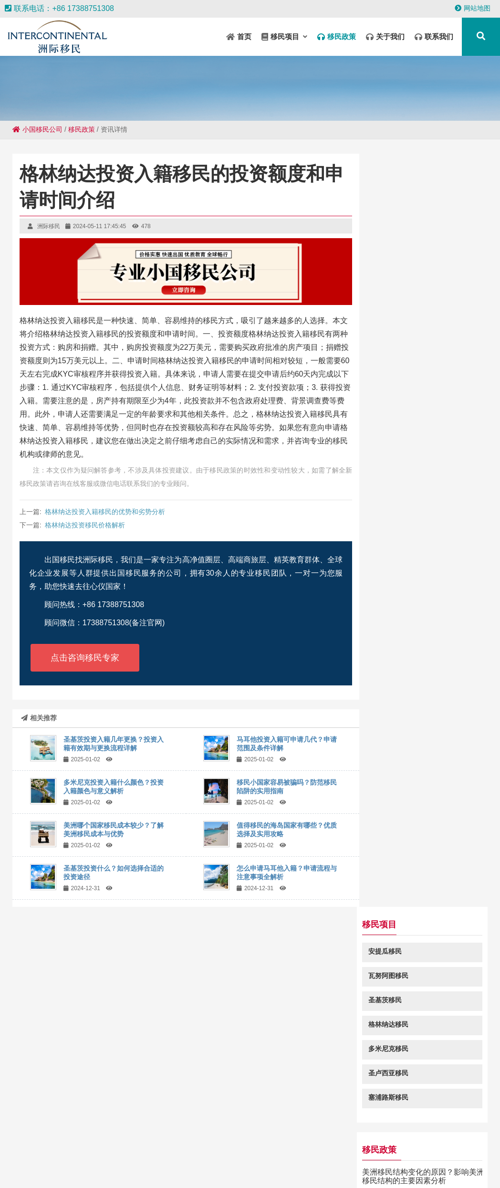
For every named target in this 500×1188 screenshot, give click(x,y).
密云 (355, 1141)
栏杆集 (54, 1169)
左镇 (391, 1141)
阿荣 (130, 1160)
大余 (75, 1169)
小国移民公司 (37, 129)
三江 (281, 1169)
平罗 (426, 1169)
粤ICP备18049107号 (340, 1094)
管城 (99, 1151)
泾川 (445, 1160)
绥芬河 (302, 1151)
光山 (257, 1160)
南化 (373, 1160)
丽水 (299, 1169)
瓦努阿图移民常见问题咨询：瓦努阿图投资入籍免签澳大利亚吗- (428, 723)
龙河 (463, 1160)
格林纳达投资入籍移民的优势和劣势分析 (105, 511)
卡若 (112, 1141)
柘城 (336, 1169)
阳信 (210, 1141)
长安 (463, 1141)
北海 (280, 1151)
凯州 (468, 1151)
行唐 (244, 1151)
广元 (341, 1151)
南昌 (136, 1169)
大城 (275, 1160)
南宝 (323, 1151)
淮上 (167, 1160)
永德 (300, 1141)
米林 (262, 1151)
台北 (486, 1151)
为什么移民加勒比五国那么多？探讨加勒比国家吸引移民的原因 (427, 587)
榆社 (172, 1169)
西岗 (409, 1160)
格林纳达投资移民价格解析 (85, 525)
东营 (482, 1160)
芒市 (26, 1151)
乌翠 (408, 1169)
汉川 (94, 1160)
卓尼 (239, 1160)
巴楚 (482, 1141)
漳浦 (317, 1169)
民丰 (51, 1141)
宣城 (318, 1141)
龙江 (32, 1169)
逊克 (203, 1160)
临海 (427, 1160)
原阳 (191, 1169)
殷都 (445, 1141)
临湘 (282, 1141)
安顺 (38, 1160)
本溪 (354, 1169)
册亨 (246, 1141)
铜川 (171, 1151)
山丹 (391, 1160)
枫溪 (81, 1151)
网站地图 (472, 8)
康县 (372, 1169)
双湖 (94, 1141)
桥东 (190, 1151)
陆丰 (135, 1151)
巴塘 (118, 1169)
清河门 (134, 1141)
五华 (355, 1160)
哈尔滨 (73, 1141)
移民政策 (81, 129)
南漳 (245, 1169)
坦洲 (337, 1141)
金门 (154, 1169)
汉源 (173, 1141)
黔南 (414, 1151)
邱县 (390, 1169)
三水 (185, 1160)
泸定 (228, 1141)
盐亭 (450, 1151)
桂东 (149, 1160)
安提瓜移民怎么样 (404, 546)
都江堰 (97, 1169)
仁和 (427, 1141)
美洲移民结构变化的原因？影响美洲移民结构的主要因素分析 (427, 423)
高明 (264, 1141)
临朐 (312, 1160)
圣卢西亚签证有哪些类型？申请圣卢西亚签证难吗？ (427, 632)
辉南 (117, 1151)
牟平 (227, 1169)
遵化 (112, 1160)
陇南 (8, 1151)
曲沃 (444, 1169)
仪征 (209, 1169)
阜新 (373, 1141)
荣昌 (153, 1151)
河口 (208, 1151)
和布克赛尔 (66, 1160)
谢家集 (17, 1160)
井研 (409, 1141)
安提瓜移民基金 (400, 509)
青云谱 (333, 1160)
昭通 (432, 1151)
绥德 (294, 1160)
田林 (263, 1169)
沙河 (226, 1151)
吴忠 (221, 1160)
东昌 (378, 1151)
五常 (155, 1141)
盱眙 (396, 1151)
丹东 (462, 1169)
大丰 (45, 1151)
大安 (191, 1141)
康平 (359, 1151)
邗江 (63, 1151)
